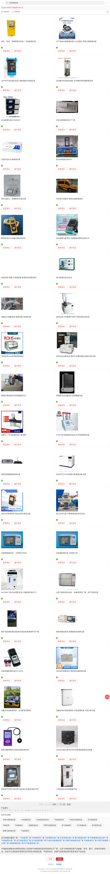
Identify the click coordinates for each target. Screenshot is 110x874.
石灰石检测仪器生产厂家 (65, 120)
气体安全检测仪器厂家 (56, 840)
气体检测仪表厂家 (8, 840)
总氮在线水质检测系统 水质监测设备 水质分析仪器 (75, 710)
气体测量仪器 (25, 820)
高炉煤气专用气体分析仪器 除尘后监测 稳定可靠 (19, 789)
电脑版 (59, 864)
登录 (50, 859)
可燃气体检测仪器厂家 (74, 840)
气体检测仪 (19, 825)
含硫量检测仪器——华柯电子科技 (13, 553)
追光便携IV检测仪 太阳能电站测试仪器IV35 (72, 238)
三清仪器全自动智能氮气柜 (66, 789)
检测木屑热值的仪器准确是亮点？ (14, 396)
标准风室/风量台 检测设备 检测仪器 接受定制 (18, 278)
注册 (59, 859)
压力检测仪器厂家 (38, 840)
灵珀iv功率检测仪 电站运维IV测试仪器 (15, 514)
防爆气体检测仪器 (9, 831)
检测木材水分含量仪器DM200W (13, 238)
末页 (69, 804)
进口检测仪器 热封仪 (64, 278)
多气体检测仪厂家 (23, 840)
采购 (107, 697)
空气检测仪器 (92, 820)
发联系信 (6, 51)
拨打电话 (17, 51)
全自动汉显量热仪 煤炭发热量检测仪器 (71, 671)
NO (29, 810)
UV (43, 810)
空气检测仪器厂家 (31, 843)
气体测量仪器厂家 (52, 838)
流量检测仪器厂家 (16, 843)
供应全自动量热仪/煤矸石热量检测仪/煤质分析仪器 (76, 356)
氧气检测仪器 (96, 825)
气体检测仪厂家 (37, 838)
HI (17, 810)
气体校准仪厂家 (90, 840)
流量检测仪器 (33, 825)
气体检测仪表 (59, 820)
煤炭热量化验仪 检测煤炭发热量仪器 (70, 632)
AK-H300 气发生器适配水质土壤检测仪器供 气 (19, 592)
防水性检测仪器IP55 (64, 159)
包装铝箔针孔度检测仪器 (10, 159)
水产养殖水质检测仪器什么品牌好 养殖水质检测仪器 (76, 41)
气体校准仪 (25, 831)
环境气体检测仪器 (9, 820)
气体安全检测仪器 (76, 820)
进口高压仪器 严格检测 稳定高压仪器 (70, 514)
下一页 (62, 804)
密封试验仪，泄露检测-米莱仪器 (13, 199)
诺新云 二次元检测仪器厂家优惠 (13, 435)
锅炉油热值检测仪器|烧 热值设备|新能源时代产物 (20, 632)
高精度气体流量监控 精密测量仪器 (69, 396)
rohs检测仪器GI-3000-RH (10, 120)
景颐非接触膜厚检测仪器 (10, 474)
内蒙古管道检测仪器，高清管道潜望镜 (16, 710)
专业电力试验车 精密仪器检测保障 (69, 199)
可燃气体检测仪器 (50, 825)
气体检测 (6, 825)
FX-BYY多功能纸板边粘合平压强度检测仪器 (72, 435)
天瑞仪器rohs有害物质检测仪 (12, 356)
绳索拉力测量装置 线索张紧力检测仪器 (16, 317)
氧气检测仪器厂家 (82, 838)
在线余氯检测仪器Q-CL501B (12, 671)
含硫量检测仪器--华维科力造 (67, 553)
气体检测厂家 (25, 838)
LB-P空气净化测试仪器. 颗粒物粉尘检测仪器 (18, 81)
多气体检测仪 (66, 825)
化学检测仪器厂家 (67, 838)
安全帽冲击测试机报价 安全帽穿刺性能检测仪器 (74, 81)
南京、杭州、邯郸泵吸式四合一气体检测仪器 (18, 41)
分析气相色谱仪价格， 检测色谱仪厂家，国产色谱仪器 (77, 592)
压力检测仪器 (81, 825)
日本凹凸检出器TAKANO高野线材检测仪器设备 (74, 750)
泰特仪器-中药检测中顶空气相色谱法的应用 (73, 317)
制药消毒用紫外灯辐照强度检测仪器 (15, 750)
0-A (2, 810)
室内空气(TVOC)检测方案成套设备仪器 (71, 474)
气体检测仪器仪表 (42, 820)
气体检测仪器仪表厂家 (99, 838)
